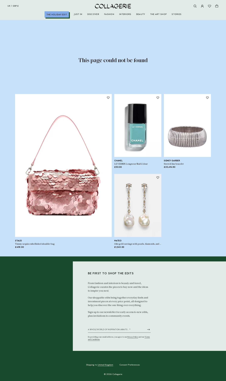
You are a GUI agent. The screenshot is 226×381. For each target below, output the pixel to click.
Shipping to (99, 365)
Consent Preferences (129, 365)
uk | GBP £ (13, 6)
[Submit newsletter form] (148, 329)
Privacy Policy (132, 337)
